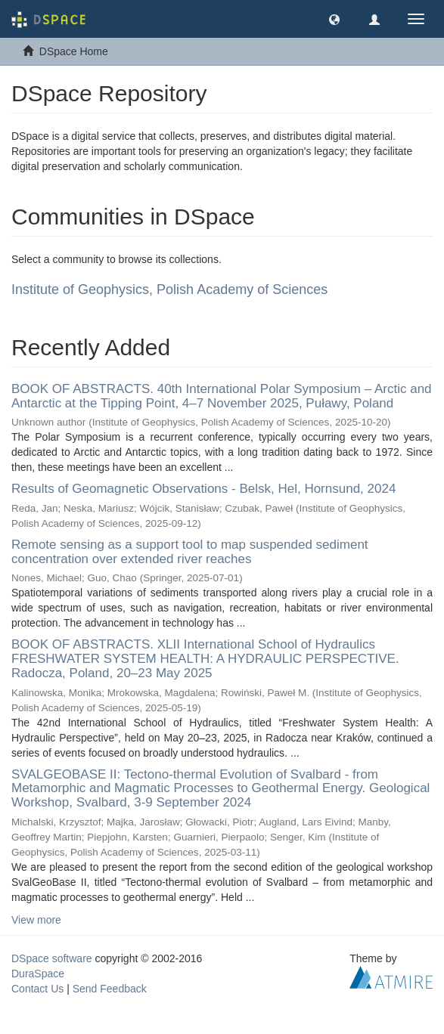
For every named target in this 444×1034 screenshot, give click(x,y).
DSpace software (51, 958)
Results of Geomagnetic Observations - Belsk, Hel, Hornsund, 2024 (203, 488)
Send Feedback (110, 989)
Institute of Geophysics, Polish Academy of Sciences (169, 289)
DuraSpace (37, 973)
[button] (334, 19)
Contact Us (37, 989)
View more (36, 920)
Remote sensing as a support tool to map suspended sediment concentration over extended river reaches (189, 551)
